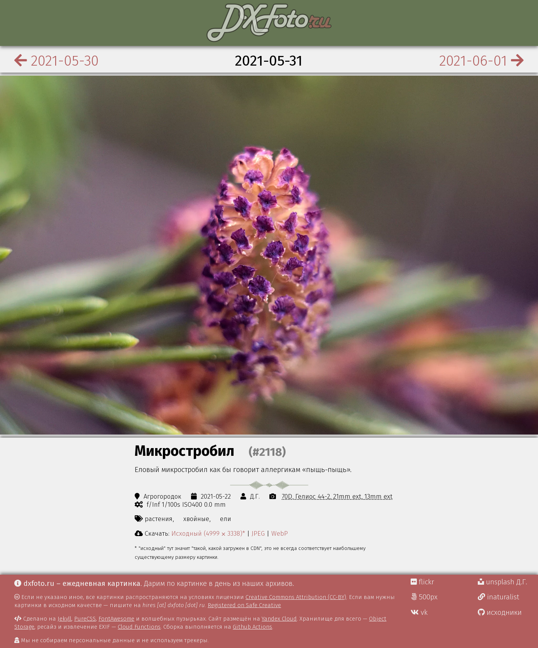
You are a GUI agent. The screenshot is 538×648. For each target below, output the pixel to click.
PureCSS (85, 618)
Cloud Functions (139, 626)
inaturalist (498, 597)
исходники (500, 612)
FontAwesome (116, 618)
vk (419, 612)
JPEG (258, 533)
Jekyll (64, 618)
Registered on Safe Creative (244, 605)
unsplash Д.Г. (502, 582)
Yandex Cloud (279, 618)
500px (424, 597)
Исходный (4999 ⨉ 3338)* (208, 533)
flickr (422, 582)
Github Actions (252, 626)
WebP (279, 533)
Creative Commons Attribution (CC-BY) (295, 597)
